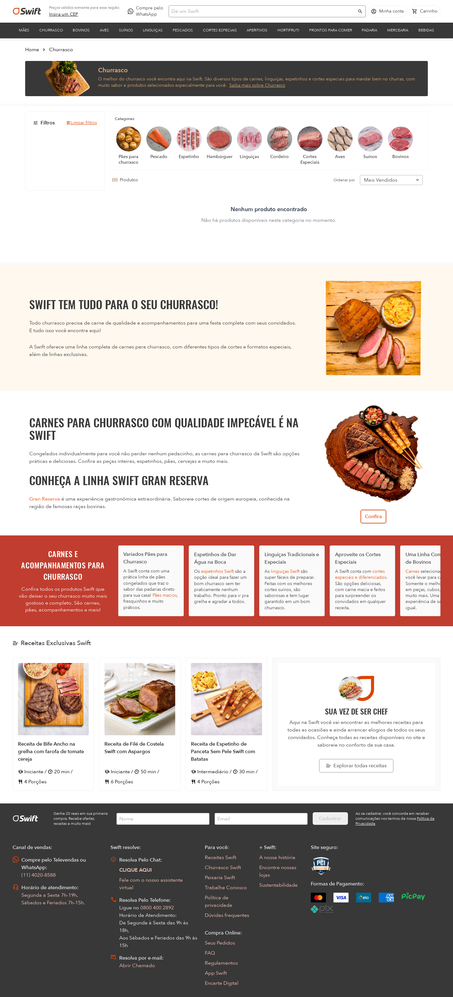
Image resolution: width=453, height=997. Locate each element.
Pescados (183, 30)
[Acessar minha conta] (387, 11)
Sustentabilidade (278, 885)
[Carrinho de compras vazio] (424, 11)
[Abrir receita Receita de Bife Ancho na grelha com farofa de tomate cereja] (53, 724)
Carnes (412, 571)
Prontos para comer (330, 30)
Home (32, 49)
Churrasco (51, 30)
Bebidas (426, 30)
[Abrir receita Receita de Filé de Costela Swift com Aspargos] (140, 724)
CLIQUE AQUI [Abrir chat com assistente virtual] (135, 870)
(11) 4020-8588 (38, 875)
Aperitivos (257, 30)
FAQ (210, 953)
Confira (373, 516)
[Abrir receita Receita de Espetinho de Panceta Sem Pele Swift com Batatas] (226, 724)
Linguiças (153, 30)
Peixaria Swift (220, 877)
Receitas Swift (220, 857)
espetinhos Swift (217, 571)
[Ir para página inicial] (27, 11)
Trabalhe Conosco (226, 887)
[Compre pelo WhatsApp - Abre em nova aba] (147, 11)
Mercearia (397, 30)
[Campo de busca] (263, 11)
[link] (63, 14)
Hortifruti (288, 30)
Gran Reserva (44, 499)
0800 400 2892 (157, 907)
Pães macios (165, 595)
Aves (104, 30)
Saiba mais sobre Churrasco (257, 85)
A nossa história (277, 857)
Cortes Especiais (220, 30)
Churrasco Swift (223, 867)
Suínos (126, 30)
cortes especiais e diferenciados (360, 574)
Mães (24, 30)
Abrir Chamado (137, 965)
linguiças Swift (285, 571)
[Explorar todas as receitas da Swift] (356, 766)
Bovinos (81, 30)
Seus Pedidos (220, 942)
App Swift (216, 973)
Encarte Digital (221, 983)
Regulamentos (221, 963)
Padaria (369, 30)
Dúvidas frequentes (227, 915)
